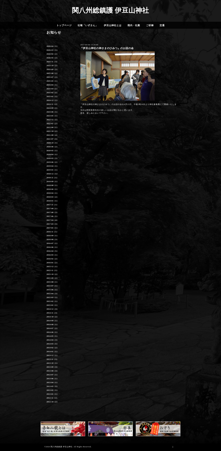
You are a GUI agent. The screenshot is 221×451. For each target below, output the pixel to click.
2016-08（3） (52, 239)
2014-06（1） (52, 332)
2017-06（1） (52, 216)
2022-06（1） (52, 127)
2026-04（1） (52, 46)
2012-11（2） (52, 398)
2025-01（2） (52, 96)
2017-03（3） (52, 224)
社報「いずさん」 (88, 25)
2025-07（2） (52, 77)
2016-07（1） (52, 243)
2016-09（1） (52, 236)
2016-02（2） (52, 259)
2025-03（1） (52, 89)
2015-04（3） (52, 294)
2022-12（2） (52, 120)
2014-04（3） (52, 340)
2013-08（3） (52, 371)
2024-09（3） (52, 108)
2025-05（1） (52, 81)
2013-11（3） (52, 359)
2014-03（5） (52, 344)
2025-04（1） (52, 85)
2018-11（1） (52, 178)
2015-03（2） (52, 297)
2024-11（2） (52, 104)
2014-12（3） (52, 309)
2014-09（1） (52, 321)
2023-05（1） (52, 116)
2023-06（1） (52, 112)
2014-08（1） (52, 324)
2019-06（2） (52, 162)
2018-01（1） (52, 201)
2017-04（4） (52, 220)
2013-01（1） (52, 394)
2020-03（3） (52, 158)
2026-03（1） (52, 50)
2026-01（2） (52, 58)
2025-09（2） (52, 69)
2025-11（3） (52, 62)
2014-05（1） (52, 336)
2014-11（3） (52, 313)
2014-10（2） (52, 317)
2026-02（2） (52, 54)
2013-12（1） (52, 355)
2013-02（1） (52, 390)
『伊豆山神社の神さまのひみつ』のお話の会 (107, 48)
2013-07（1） (52, 375)
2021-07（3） (52, 139)
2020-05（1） (52, 151)
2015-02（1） (52, 301)
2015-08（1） (52, 282)
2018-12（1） (52, 174)
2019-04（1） (52, 166)
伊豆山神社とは (113, 25)
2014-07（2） (52, 328)
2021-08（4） (52, 135)
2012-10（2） (52, 402)
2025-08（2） (52, 73)
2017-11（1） (52, 205)
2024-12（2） (52, 100)
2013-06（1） (52, 379)
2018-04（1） (52, 193)
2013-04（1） (52, 382)
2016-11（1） (52, 232)
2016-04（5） (52, 251)
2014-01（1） (52, 352)
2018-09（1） (52, 181)
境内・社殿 (133, 25)
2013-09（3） (52, 367)
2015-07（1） (52, 286)
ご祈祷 (150, 25)
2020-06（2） (52, 147)
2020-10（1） (52, 143)
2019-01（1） (52, 170)
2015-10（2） (52, 274)
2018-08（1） (52, 185)
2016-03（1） (52, 255)
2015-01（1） (52, 305)
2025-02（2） (52, 93)
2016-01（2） (52, 263)
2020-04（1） (52, 154)
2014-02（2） (52, 348)
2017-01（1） (52, 228)
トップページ (64, 25)
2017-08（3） (52, 212)
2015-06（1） (52, 290)
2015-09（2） (52, 278)
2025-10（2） (52, 66)
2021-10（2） (52, 131)
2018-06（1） (52, 189)
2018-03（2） (52, 197)
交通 (162, 25)
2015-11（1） (52, 270)
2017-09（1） (52, 209)
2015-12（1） (52, 266)
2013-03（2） (52, 386)
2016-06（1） (52, 247)
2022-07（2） (52, 123)
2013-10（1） (52, 363)
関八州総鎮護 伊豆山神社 (110, 10)
